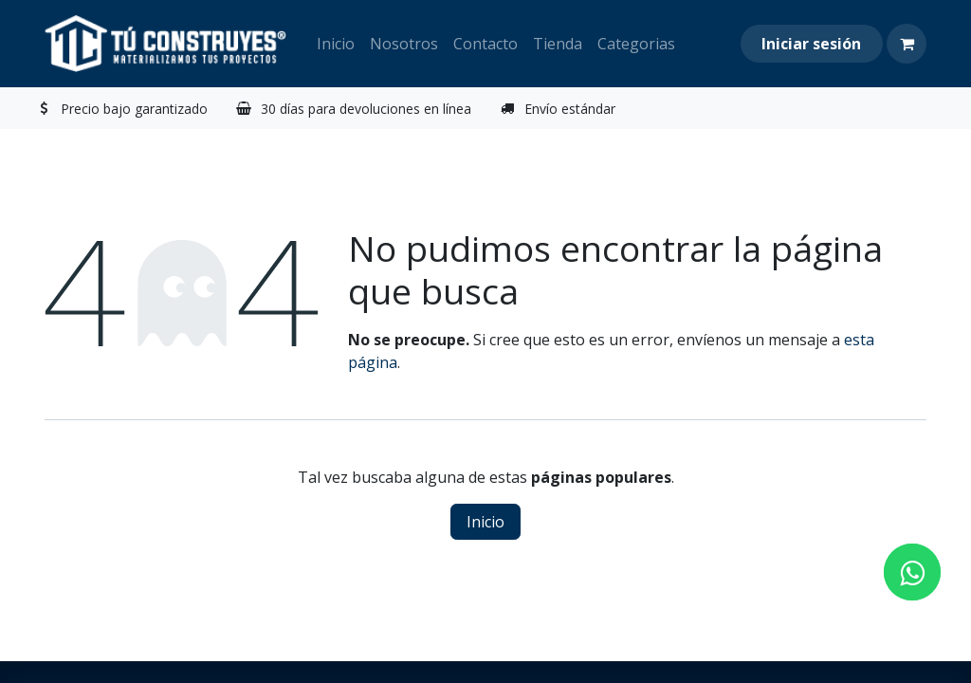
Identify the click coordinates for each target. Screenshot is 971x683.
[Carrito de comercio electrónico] (906, 44)
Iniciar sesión (811, 43)
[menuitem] (335, 44)
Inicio (485, 521)
